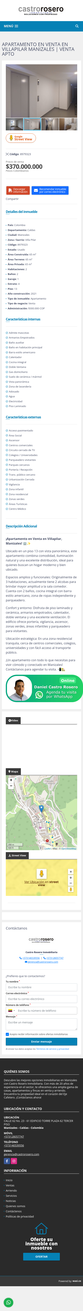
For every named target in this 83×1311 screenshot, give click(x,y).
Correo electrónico (17, 993)
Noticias (11, 1201)
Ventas (10, 1185)
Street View (21, 138)
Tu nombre (13, 981)
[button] (74, 68)
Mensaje (11, 1016)
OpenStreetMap (68, 849)
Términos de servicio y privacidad (52, 1048)
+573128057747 (55, 958)
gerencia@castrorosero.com (43, 961)
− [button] (11, 786)
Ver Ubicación (34, 882)
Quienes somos (15, 1206)
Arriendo (11, 1190)
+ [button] (11, 780)
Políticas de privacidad (20, 1216)
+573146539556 (31, 958)
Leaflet (47, 849)
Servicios (11, 1196)
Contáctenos (14, 1211)
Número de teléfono (18, 1005)
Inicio (9, 1180)
